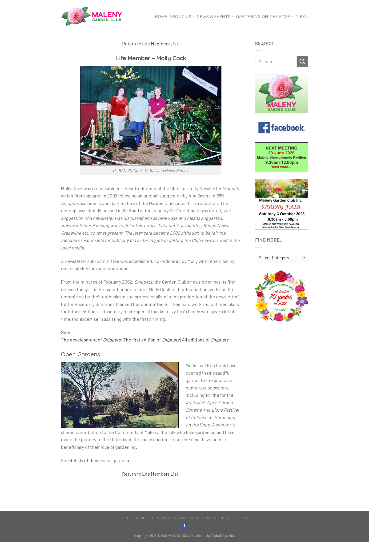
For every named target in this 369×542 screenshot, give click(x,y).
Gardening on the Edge (264, 16)
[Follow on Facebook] (184, 525)
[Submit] (302, 61)
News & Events (215, 16)
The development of (90, 339)
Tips (302, 16)
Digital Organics (222, 536)
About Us (181, 16)
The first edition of (151, 339)
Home (161, 16)
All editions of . (206, 339)
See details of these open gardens (95, 460)
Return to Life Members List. (151, 43)
